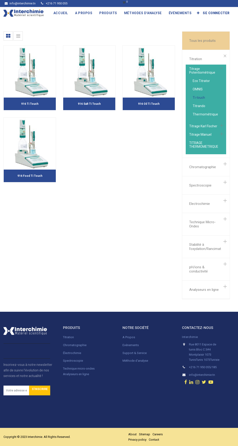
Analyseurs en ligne (204, 290)
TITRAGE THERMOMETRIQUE (203, 144)
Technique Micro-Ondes (202, 224)
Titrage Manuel (200, 134)
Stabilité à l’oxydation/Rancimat (205, 247)
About (132, 434)
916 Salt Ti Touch (89, 103)
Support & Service (134, 353)
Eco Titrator (201, 81)
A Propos (129, 337)
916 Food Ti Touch (29, 175)
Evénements (130, 345)
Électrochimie (72, 353)
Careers (157, 434)
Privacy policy (137, 439)
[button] (198, 13)
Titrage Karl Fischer (203, 126)
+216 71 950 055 (54, 3)
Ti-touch (199, 97)
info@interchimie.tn (20, 3)
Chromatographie (202, 167)
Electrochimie (199, 204)
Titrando (199, 106)
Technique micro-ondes (79, 368)
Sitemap (144, 434)
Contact (154, 439)
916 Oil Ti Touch (148, 103)
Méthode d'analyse (135, 360)
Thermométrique (205, 114)
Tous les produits (202, 41)
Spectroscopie (200, 185)
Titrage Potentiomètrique (202, 70)
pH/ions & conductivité (198, 269)
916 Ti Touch (29, 103)
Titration (195, 59)
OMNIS (198, 89)
